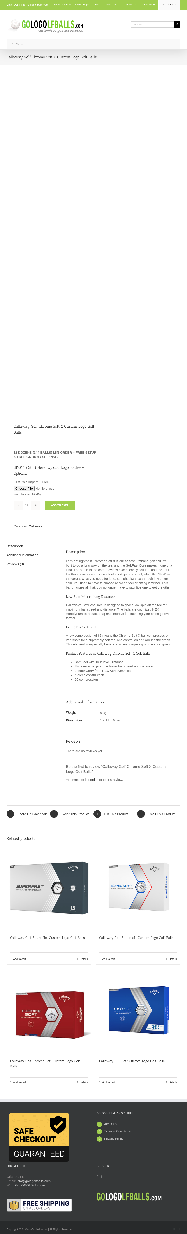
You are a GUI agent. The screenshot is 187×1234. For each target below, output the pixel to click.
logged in (91, 779)
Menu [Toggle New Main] (17, 44)
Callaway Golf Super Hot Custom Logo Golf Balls (47, 938)
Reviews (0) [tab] (15, 564)
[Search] (177, 24)
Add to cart (59, 505)
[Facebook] (97, 1176)
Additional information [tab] (22, 555)
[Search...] (152, 24)
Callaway (35, 526)
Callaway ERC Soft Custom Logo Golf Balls (132, 1061)
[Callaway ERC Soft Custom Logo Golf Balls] (138, 1011)
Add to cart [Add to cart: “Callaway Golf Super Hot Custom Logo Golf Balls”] (19, 959)
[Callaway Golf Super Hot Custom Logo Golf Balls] (49, 888)
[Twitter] (102, 1176)
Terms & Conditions (117, 1131)
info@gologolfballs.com (34, 4)
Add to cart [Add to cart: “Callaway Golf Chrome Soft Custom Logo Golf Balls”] (19, 1082)
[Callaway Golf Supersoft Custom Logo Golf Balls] (138, 888)
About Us (110, 1124)
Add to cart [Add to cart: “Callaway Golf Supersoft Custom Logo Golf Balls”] (108, 959)
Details (84, 959)
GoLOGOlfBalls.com (30, 1185)
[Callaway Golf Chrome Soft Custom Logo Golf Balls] (49, 1011)
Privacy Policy (113, 1139)
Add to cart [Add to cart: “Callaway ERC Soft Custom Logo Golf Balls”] (108, 1082)
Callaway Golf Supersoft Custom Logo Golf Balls (136, 938)
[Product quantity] (27, 505)
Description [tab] (15, 546)
